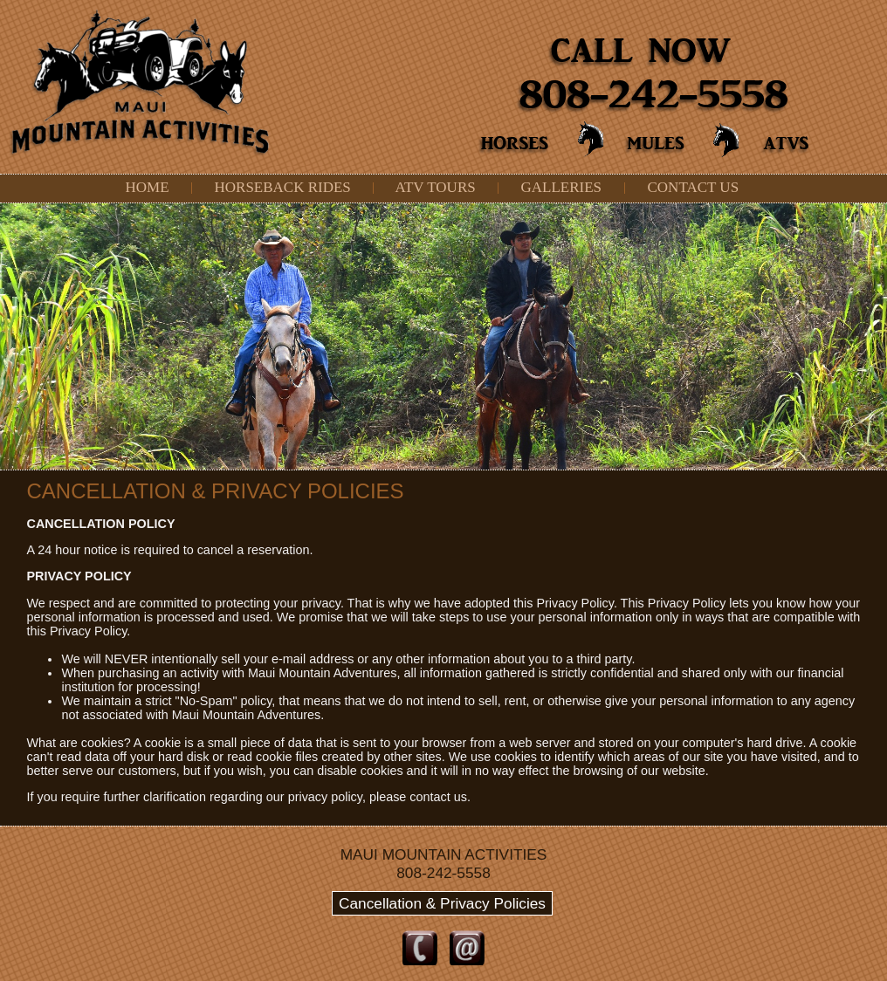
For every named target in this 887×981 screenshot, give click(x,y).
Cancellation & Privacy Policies (442, 903)
